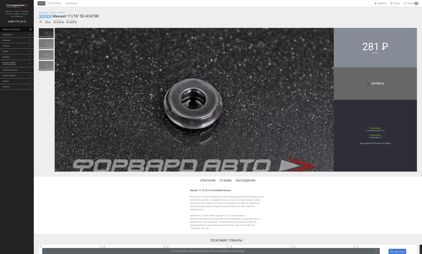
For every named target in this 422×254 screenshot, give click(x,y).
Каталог (53, 12)
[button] (193, 168)
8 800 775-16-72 (17, 21)
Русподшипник (43, 12)
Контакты (9, 11)
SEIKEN (45, 16)
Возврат (17, 14)
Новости (25, 14)
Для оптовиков (17, 16)
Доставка (25, 11)
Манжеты (61, 12)
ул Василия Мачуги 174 (375, 131)
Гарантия (9, 14)
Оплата (17, 11)
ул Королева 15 (375, 138)
